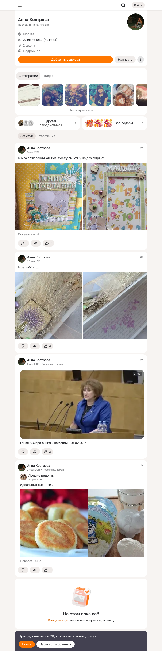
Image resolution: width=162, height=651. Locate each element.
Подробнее (31, 51)
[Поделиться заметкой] (36, 243)
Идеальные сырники (35, 485)
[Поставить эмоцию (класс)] (48, 243)
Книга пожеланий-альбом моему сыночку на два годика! (61, 158)
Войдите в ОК (58, 620)
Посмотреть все (81, 110)
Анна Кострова (33, 19)
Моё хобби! (26, 267)
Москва (28, 34)
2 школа (29, 45)
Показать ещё (28, 234)
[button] (28, 76)
